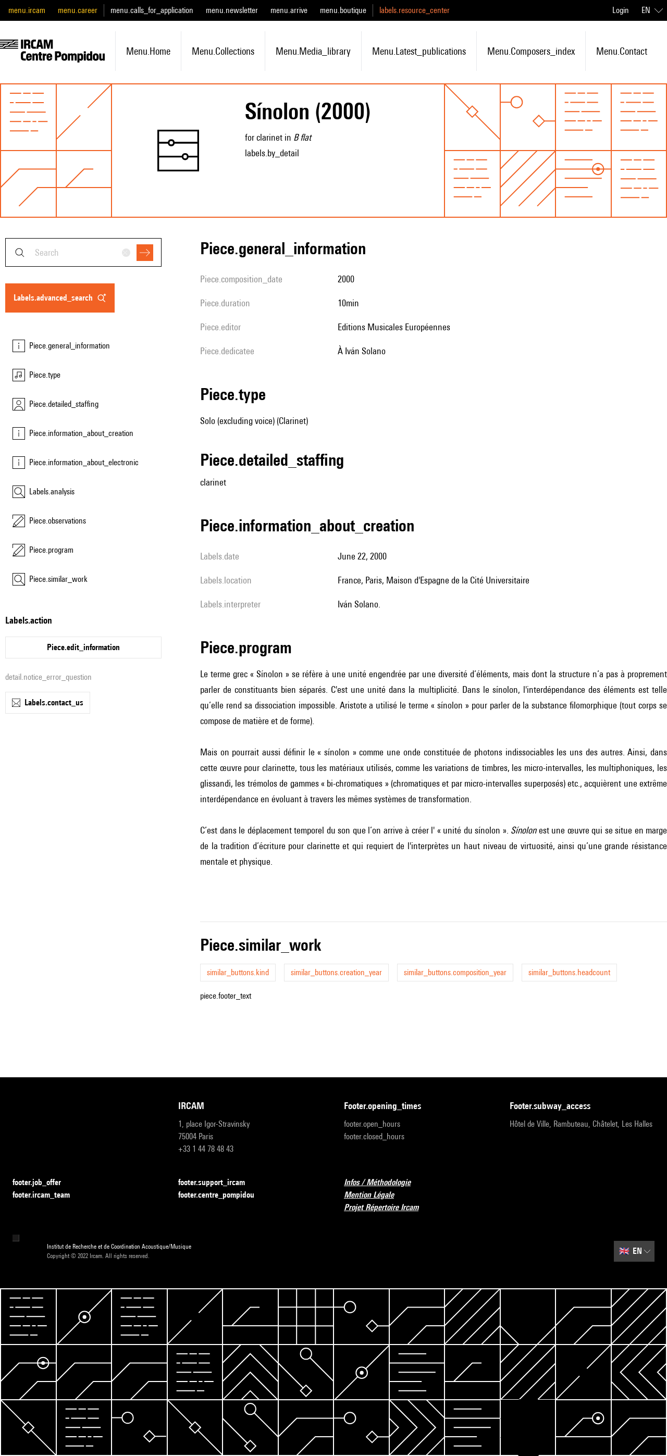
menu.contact (621, 51)
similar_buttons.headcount (569, 972)
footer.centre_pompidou (222, 1195)
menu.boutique (343, 10)
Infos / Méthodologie (383, 1182)
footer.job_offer (43, 1182)
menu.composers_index (531, 51)
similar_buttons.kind (238, 972)
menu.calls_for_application (151, 10)
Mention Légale (375, 1195)
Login (620, 10)
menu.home (148, 51)
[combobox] (83, 252)
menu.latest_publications (419, 51)
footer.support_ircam (217, 1182)
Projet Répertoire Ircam (387, 1207)
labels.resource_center (414, 10)
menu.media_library (313, 51)
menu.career (77, 10)
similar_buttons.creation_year (336, 972)
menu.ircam (26, 10)
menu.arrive (288, 10)
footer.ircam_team (47, 1195)
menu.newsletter (232, 10)
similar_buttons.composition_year (455, 972)
